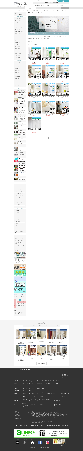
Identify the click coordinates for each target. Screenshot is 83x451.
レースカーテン (18, 20)
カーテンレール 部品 (57, 385)
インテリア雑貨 (18, 55)
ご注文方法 (16, 411)
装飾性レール (32, 385)
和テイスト (18, 225)
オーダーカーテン (18, 22)
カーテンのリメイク (49, 404)
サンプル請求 (60, 5)
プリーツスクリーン (18, 44)
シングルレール (40, 385)
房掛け (16, 40)
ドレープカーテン (18, 18)
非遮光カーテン (18, 68)
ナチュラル (18, 217)
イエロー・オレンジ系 (19, 193)
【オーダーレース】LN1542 (48, 114)
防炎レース (17, 85)
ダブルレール (48, 385)
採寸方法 (16, 414)
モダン (17, 214)
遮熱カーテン (17, 70)
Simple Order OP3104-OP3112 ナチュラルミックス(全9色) (51, 356)
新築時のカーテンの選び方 (19, 238)
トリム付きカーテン (65, 393)
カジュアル (18, 221)
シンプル (17, 212)
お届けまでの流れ (18, 415)
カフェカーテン (18, 33)
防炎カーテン (17, 72)
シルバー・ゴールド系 (19, 202)
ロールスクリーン (18, 29)
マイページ (26, 411)
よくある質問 (17, 417)
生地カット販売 (18, 53)
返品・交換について (18, 418)
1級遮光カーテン (18, 66)
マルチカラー (18, 204)
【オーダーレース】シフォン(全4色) (63, 114)
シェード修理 (56, 383)
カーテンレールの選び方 (19, 240)
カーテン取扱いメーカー (58, 400)
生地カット (56, 396)
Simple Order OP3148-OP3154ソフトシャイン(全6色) (21, 341)
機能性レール (24, 385)
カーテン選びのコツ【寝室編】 (19, 246)
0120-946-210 (34, 425)
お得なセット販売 (37, 325)
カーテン (32, 12)
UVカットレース (18, 80)
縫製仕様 (63, 396)
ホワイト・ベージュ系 (19, 184)
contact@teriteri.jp (62, 425)
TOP (29, 12)
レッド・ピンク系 (19, 191)
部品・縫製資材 (18, 48)
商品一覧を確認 (41, 363)
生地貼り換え (40, 383)
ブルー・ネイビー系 (19, 195)
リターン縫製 (32, 393)
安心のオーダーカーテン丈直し (42, 5)
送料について (34, 411)
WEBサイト (62, 445)
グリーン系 (18, 197)
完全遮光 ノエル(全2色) (41, 339)
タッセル (23, 390)
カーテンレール (18, 35)
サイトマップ (52, 447)
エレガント (18, 223)
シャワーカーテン (25, 380)
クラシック (18, 219)
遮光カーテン (17, 63)
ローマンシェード (25, 383)
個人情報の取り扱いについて (33, 447)
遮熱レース (64, 377)
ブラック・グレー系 (19, 189)
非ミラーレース (18, 78)
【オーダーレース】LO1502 (34, 114)
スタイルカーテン (49, 393)
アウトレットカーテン (19, 27)
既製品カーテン (18, 42)
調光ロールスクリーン (19, 31)
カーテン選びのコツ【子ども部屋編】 (20, 250)
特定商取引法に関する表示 (44, 447)
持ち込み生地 (48, 383)
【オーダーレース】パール (34, 131)
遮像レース (48, 377)
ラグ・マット (17, 57)
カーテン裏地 (24, 393)
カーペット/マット (49, 396)
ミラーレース (17, 76)
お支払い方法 (17, 412)
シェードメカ (32, 383)
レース (36, 12)
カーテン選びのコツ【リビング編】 (20, 243)
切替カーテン (56, 393)
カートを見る (27, 412)
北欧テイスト (18, 210)
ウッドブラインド (18, 46)
